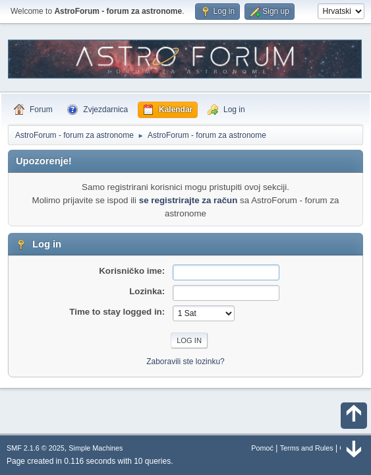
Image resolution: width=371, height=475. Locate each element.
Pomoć (262, 448)
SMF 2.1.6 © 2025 (36, 448)
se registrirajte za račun (188, 200)
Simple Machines (96, 448)
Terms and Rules (306, 448)
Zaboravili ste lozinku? (185, 361)
